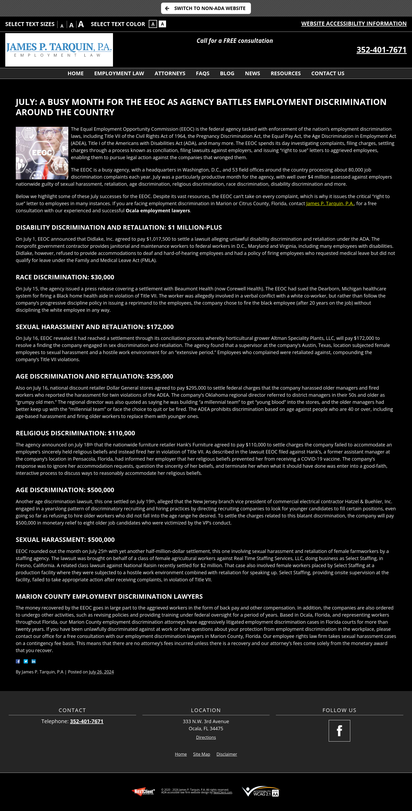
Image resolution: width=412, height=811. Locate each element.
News (252, 73)
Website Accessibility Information (354, 23)
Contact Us (327, 73)
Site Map (201, 754)
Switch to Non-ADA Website (209, 8)
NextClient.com (222, 792)
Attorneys (169, 73)
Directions (206, 737)
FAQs (202, 73)
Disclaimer (227, 754)
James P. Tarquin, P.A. (330, 203)
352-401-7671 (382, 49)
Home (76, 73)
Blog (227, 73)
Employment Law (119, 73)
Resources (286, 73)
